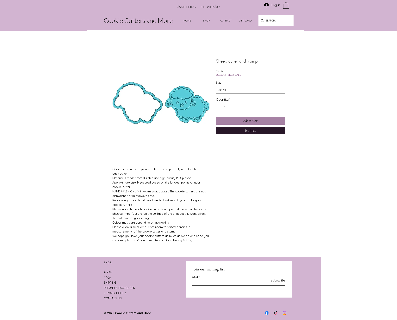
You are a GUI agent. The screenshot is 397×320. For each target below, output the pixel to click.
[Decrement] (219, 107)
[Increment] (230, 107)
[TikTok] (275, 313)
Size (218, 82)
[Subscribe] (275, 280)
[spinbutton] (225, 107)
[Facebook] (266, 313)
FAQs (107, 277)
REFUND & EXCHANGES (119, 288)
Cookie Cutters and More (138, 20)
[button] (286, 5)
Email (195, 277)
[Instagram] (284, 313)
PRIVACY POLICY (115, 293)
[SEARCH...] (275, 20)
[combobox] (250, 90)
